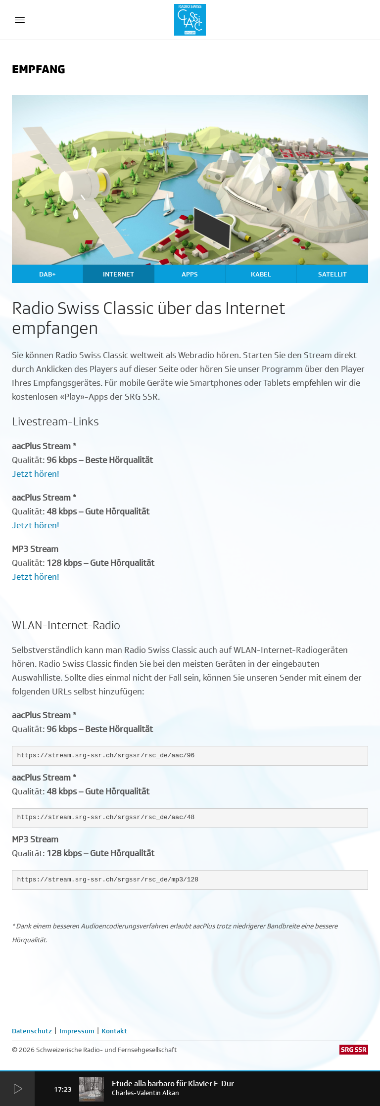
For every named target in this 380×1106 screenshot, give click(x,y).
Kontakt (114, 1030)
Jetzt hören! (35, 474)
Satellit (332, 274)
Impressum (77, 1030)
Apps (190, 274)
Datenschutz (32, 1030)
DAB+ (47, 274)
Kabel (261, 274)
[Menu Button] (20, 20)
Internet (118, 274)
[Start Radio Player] (17, 1089)
